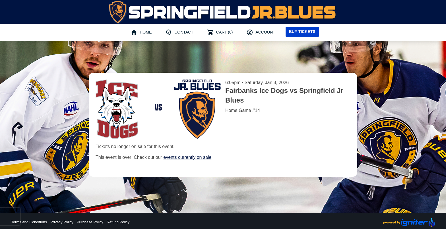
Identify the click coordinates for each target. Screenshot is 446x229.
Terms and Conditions (29, 222)
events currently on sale (187, 157)
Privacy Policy (61, 222)
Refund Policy (118, 222)
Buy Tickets (302, 31)
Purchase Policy (90, 222)
